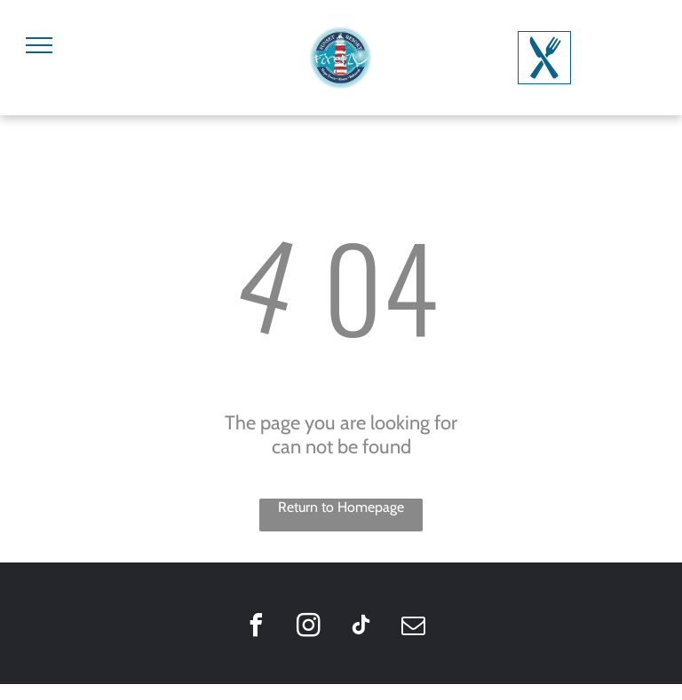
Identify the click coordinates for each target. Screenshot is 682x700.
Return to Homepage (341, 507)
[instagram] (308, 628)
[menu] (39, 45)
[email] (413, 628)
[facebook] (256, 628)
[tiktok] (360, 628)
